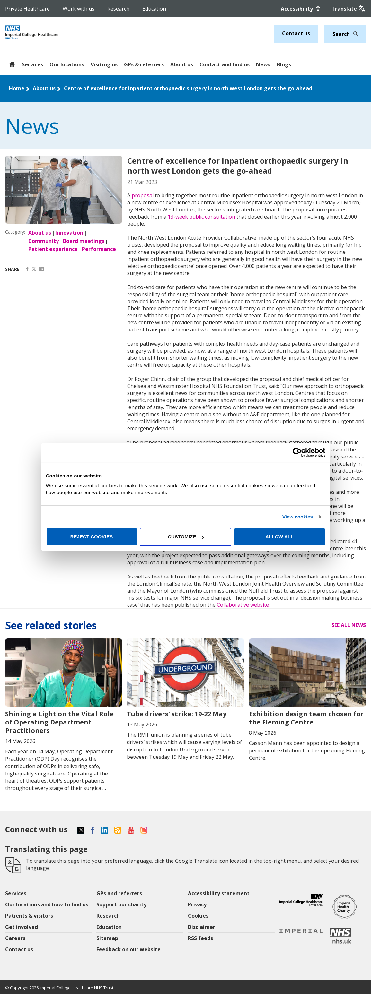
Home (16, 88)
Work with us (78, 8)
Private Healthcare (27, 8)
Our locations (66, 64)
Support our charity (121, 904)
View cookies (297, 516)
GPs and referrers (119, 893)
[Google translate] (348, 8)
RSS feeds (200, 938)
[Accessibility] (301, 9)
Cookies (198, 915)
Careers (15, 938)
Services (32, 64)
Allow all (279, 536)
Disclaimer (201, 926)
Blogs (284, 64)
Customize (186, 536)
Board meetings (83, 240)
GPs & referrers (144, 64)
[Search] (354, 34)
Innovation (69, 232)
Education (154, 8)
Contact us (296, 33)
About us (181, 64)
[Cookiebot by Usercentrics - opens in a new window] (297, 452)
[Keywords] (341, 34)
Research (118, 8)
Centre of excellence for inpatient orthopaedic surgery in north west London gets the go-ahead (188, 88)
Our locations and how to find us (46, 904)
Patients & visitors (29, 915)
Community (43, 240)
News (263, 64)
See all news (348, 625)
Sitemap (107, 938)
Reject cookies (91, 536)
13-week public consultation (201, 216)
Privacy (197, 904)
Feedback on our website (128, 949)
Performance (99, 249)
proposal (143, 195)
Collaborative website (243, 604)
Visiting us (104, 64)
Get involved (21, 926)
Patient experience (53, 249)
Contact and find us (224, 64)
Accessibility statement (219, 893)
